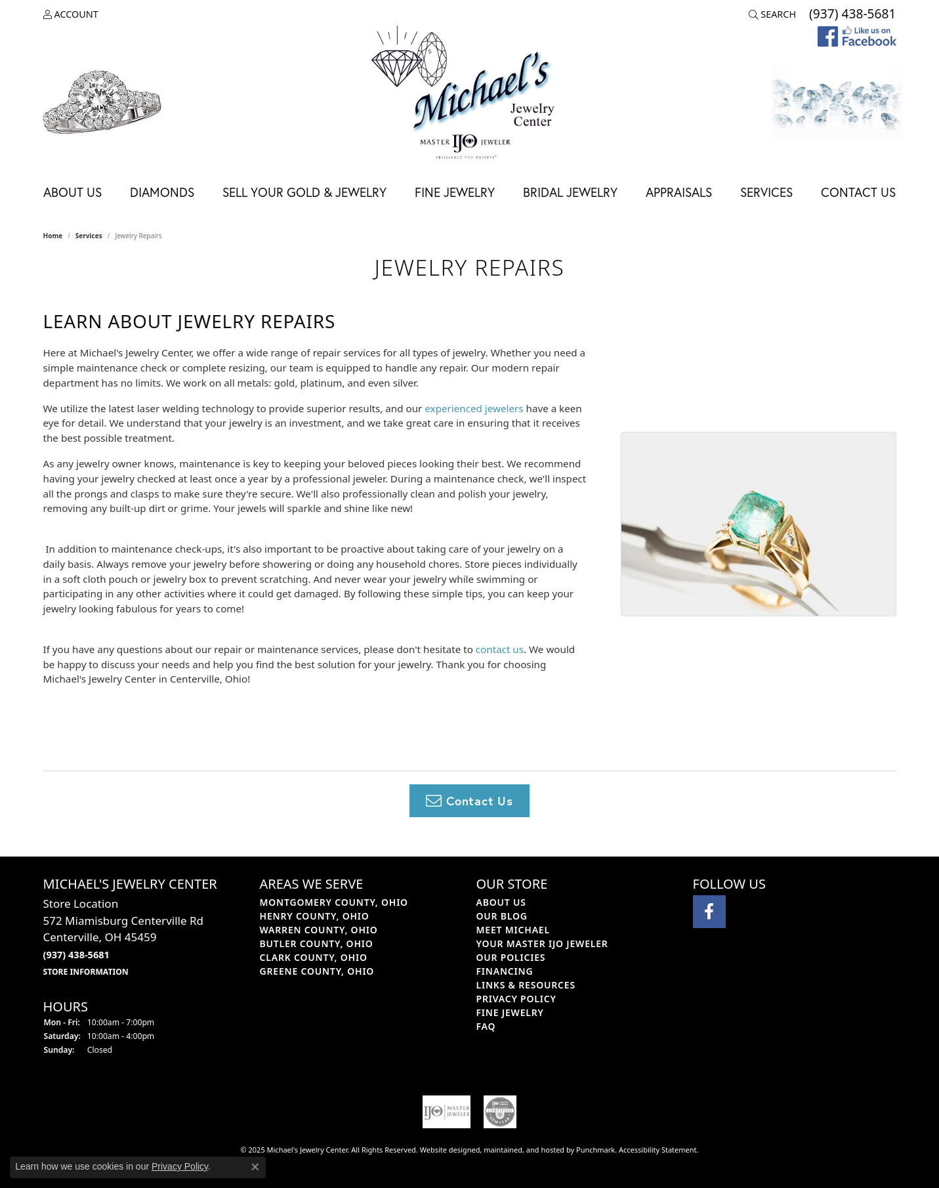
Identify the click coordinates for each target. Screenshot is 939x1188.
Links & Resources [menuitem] (525, 985)
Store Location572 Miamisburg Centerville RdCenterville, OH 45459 (123, 936)
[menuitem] (447, 1111)
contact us (500, 649)
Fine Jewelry (455, 192)
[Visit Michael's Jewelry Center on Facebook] (709, 911)
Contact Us (858, 192)
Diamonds (162, 192)
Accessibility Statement (658, 1150)
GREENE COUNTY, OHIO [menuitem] (317, 971)
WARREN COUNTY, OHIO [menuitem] (319, 929)
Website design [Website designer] (446, 1150)
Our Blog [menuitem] (502, 916)
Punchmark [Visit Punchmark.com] (595, 1150)
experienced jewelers (474, 408)
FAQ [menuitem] (486, 1026)
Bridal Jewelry (570, 192)
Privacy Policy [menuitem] (516, 998)
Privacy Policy (180, 1166)
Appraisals (679, 192)
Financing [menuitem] (504, 971)
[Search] (772, 14)
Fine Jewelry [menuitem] (510, 1012)
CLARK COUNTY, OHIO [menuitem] (313, 957)
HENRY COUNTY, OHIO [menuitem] (314, 916)
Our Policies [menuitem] (511, 957)
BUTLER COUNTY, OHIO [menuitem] (316, 943)
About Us (72, 192)
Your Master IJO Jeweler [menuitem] (542, 943)
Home (53, 235)
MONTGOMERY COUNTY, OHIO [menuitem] (334, 902)
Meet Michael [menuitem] (513, 929)
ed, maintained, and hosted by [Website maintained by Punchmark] (523, 1150)
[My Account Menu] (70, 14)
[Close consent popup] (255, 1167)
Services (766, 192)
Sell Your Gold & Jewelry (304, 192)
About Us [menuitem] (501, 902)
